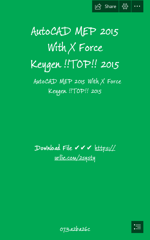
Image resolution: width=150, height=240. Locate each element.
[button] (105, 6)
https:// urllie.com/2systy (85, 153)
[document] (75, 120)
